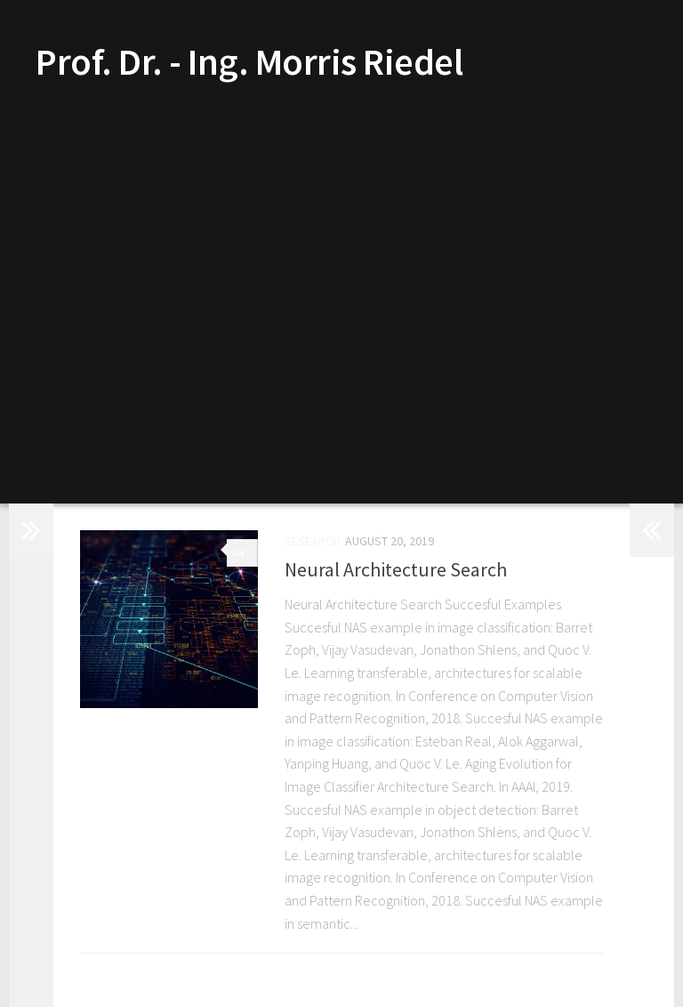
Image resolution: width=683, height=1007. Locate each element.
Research (312, 542)
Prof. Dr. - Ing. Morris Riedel (249, 61)
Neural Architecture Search (396, 570)
